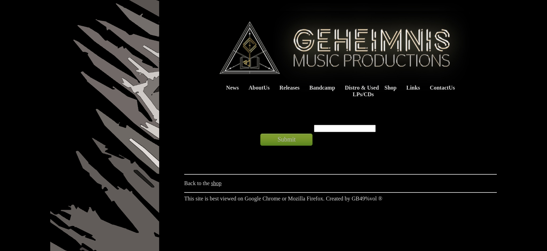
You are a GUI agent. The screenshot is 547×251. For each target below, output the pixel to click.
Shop (390, 88)
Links (413, 88)
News (232, 88)
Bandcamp (322, 88)
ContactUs (442, 88)
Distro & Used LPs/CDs (360, 91)
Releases (289, 88)
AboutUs (259, 88)
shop (216, 183)
